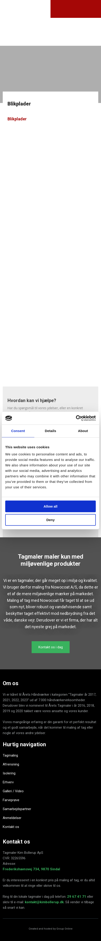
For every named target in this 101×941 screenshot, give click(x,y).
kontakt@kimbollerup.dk (44, 902)
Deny (50, 520)
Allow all (51, 506)
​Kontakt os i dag (50, 647)
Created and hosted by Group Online (51, 928)
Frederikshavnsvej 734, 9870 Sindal (31, 869)
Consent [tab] (18, 431)
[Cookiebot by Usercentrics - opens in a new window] (76, 418)
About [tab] (83, 431)
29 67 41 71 (76, 897)
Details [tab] (50, 431)
